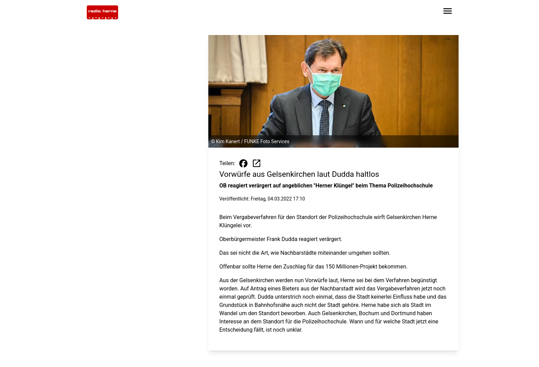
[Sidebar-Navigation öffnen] (447, 12)
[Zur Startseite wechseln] (102, 12)
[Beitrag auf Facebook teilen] (243, 163)
